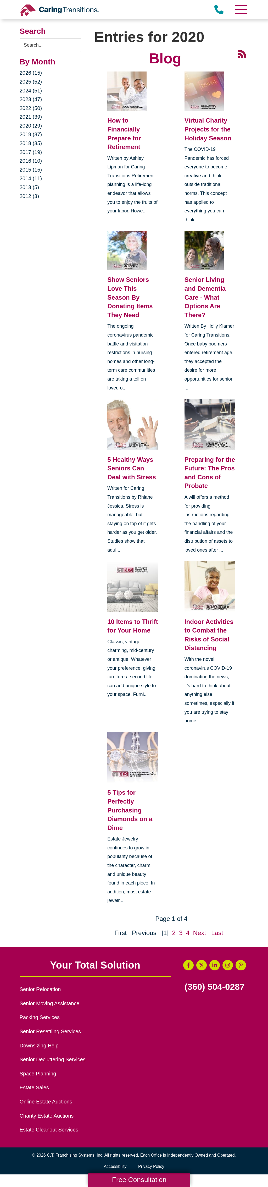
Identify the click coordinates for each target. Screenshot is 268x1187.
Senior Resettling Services (50, 1031)
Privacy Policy (151, 1166)
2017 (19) (31, 152)
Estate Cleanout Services (49, 1130)
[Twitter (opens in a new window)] (201, 965)
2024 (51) (31, 91)
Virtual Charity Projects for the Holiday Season (208, 129)
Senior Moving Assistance (50, 1003)
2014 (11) (31, 178)
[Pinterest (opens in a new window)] (241, 965)
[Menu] (240, 9)
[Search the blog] (50, 45)
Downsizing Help (39, 1045)
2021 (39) (31, 117)
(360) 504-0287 (215, 986)
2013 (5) (29, 187)
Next (199, 932)
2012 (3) (29, 196)
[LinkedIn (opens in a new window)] (214, 965)
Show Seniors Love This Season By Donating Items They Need (130, 297)
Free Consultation (139, 1180)
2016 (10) (31, 161)
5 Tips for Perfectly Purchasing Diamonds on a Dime (129, 810)
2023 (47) (31, 99)
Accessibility (115, 1166)
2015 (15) (31, 170)
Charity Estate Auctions (47, 1116)
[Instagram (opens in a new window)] (227, 965)
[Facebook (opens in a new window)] (188, 965)
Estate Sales (34, 1087)
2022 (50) (31, 108)
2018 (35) (31, 143)
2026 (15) (31, 73)
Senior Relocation (40, 989)
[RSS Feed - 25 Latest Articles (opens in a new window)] (242, 53)
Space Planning (38, 1073)
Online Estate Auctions (46, 1101)
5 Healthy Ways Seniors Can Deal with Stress (131, 468)
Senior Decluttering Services (53, 1059)
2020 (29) (31, 126)
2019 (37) (31, 134)
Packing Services (40, 1017)
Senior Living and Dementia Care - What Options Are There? (205, 297)
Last (217, 932)
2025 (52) (31, 82)
